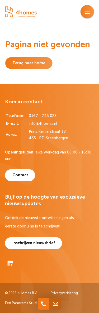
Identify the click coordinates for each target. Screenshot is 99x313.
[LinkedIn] (10, 263)
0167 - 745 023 (42, 115)
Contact (20, 175)
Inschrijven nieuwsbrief (33, 243)
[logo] (21, 12)
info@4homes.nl (43, 123)
